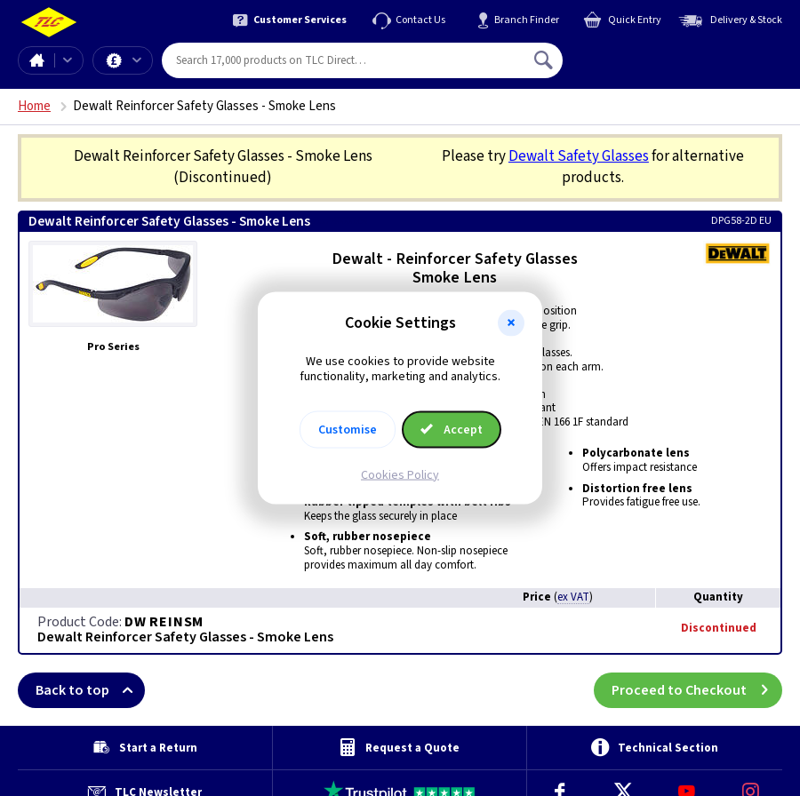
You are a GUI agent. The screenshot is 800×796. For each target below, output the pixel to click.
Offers (136, 60)
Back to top (90, 690)
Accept (451, 429)
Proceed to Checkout (697, 690)
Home (36, 60)
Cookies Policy (400, 474)
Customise (347, 429)
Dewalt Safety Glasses (578, 156)
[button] (511, 323)
